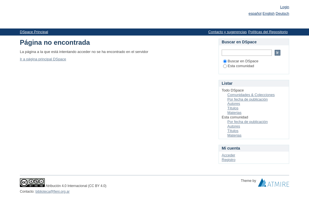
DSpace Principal (34, 32)
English (269, 13)
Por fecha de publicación (247, 99)
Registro (228, 160)
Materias (234, 112)
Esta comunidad (238, 66)
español (255, 13)
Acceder (228, 155)
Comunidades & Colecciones (251, 95)
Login (284, 7)
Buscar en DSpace (240, 61)
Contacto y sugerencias (227, 32)
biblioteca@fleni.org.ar (52, 192)
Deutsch (282, 13)
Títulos (232, 108)
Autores (233, 103)
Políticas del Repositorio (268, 32)
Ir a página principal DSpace (43, 59)
